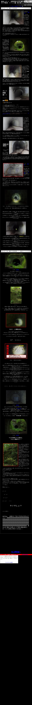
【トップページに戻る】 (9, 562)
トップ (10, 6)
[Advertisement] (8, 542)
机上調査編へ (16, 552)
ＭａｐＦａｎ (8, 113)
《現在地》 (17, 269)
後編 (16, 6)
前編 (15, 6)
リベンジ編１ (19, 6)
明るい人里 (19, 408)
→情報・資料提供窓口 (25, 554)
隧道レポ (13, 6)
